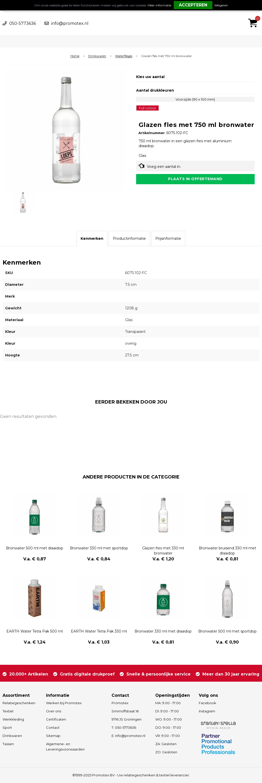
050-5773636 (22, 23)
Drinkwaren (97, 56)
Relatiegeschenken (19, 703)
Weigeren (221, 5)
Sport (7, 727)
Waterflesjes (123, 56)
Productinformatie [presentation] (129, 238)
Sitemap (53, 736)
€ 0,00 (254, 16)
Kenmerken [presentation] (92, 238)
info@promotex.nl (70, 23)
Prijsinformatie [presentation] (168, 238)
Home (74, 56)
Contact (53, 727)
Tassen (8, 744)
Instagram (207, 711)
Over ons (53, 711)
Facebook (207, 703)
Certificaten (56, 719)
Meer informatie (159, 5)
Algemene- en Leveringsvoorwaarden (65, 746)
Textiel (8, 711)
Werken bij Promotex (64, 703)
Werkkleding (13, 719)
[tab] (92, 238)
